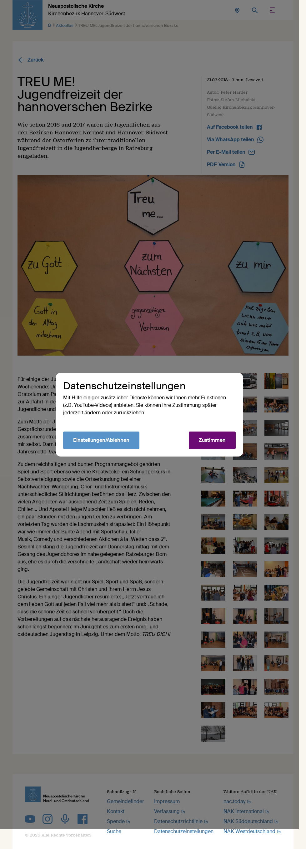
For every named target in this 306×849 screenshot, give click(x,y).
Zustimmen (216, 450)
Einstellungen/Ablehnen (105, 450)
